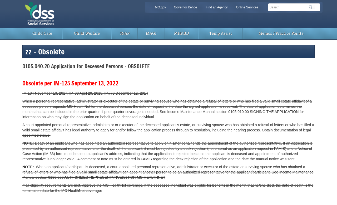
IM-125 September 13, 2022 (85, 83)
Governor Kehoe (185, 7)
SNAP (125, 33)
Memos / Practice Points (281, 33)
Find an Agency (217, 7)
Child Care (42, 33)
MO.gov (160, 7)
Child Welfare (87, 33)
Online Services (247, 7)
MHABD (181, 33)
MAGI (151, 33)
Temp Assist (220, 33)
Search (312, 7)
